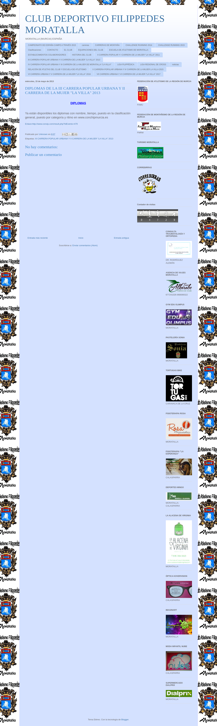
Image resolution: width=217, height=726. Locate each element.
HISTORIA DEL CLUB (81, 55)
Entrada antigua (121, 238)
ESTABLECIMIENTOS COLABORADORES (47, 55)
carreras (85, 45)
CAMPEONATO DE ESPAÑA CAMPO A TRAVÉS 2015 (52, 45)
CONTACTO (52, 50)
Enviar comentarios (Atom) (85, 245)
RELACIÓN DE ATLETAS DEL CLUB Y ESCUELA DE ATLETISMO (57, 69)
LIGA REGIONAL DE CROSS (153, 64)
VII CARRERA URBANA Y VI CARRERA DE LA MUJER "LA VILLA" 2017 (128, 74)
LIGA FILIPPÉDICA (125, 64)
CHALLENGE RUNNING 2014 (139, 45)
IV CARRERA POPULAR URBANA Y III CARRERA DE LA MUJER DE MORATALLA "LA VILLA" (69, 64)
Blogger (125, 719)
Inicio (80, 238)
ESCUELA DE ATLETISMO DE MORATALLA (128, 50)
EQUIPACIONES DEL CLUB (90, 50)
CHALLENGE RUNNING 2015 (171, 45)
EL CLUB (68, 50)
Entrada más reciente (38, 238)
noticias (175, 64)
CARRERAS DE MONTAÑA (107, 45)
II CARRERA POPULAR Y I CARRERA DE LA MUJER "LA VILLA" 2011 (128, 55)
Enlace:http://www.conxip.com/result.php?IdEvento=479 (51, 124)
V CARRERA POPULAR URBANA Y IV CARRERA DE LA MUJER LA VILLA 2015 (127, 69)
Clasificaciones (34, 50)
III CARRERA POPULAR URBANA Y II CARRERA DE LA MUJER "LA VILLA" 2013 (64, 60)
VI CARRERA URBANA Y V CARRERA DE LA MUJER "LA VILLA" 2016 (59, 74)
